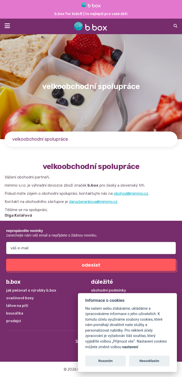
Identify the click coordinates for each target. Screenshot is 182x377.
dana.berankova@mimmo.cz (93, 201)
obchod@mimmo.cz (131, 193)
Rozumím (105, 361)
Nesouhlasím (149, 361)
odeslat (91, 265)
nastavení (130, 347)
